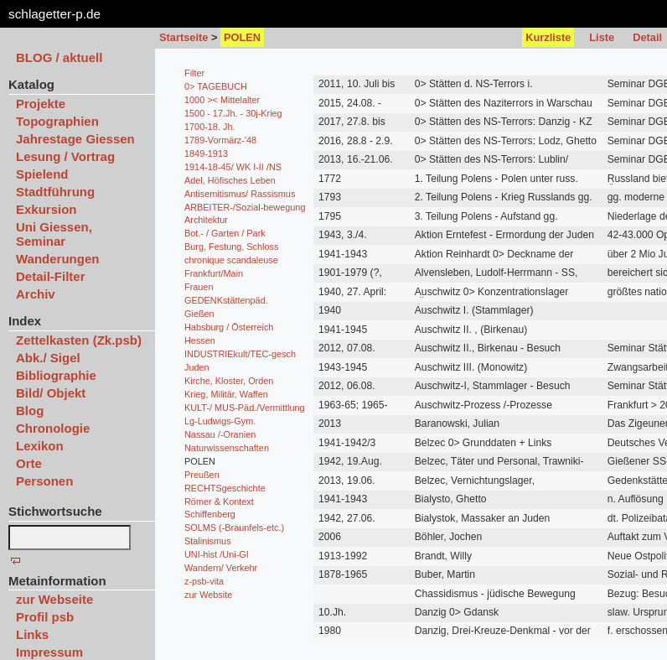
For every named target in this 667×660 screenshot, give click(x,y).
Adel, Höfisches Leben (230, 180)
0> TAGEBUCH (215, 86)
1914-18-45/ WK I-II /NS (233, 167)
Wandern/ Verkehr (220, 568)
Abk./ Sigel (48, 358)
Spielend (42, 174)
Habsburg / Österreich (228, 327)
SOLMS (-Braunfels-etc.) (234, 527)
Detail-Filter (50, 276)
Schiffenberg (209, 514)
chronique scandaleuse (231, 260)
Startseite (183, 37)
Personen (44, 481)
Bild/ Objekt (50, 393)
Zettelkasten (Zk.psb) (79, 340)
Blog (30, 410)
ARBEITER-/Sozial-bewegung (244, 207)
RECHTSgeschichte (225, 488)
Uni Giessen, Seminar (54, 234)
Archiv (35, 294)
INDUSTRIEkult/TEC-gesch (240, 354)
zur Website (208, 595)
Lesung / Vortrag (65, 156)
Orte (29, 463)
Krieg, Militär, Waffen (226, 394)
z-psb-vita (204, 581)
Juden (196, 367)
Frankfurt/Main (213, 273)
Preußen (202, 475)
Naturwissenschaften (226, 448)
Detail (647, 37)
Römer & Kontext (219, 501)
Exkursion (46, 209)
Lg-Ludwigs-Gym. (220, 421)
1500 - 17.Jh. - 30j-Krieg (233, 113)
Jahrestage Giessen (75, 139)
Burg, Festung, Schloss (231, 247)
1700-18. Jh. (209, 127)
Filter (194, 73)
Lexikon (40, 446)
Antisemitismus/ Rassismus (239, 194)
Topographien (57, 121)
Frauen (198, 287)
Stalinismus (207, 541)
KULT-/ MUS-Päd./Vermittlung (244, 408)
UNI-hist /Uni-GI (216, 554)
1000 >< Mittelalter (222, 100)
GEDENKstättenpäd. (226, 300)
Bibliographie (56, 375)
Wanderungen (57, 259)
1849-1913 (206, 153)
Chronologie (53, 428)
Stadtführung (55, 191)
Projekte (40, 103)
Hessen (199, 340)
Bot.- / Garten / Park (225, 233)
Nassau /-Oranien (220, 434)
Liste (601, 37)
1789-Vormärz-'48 (220, 140)
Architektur (206, 220)
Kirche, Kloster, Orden (228, 381)
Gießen (199, 314)
